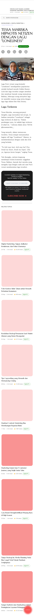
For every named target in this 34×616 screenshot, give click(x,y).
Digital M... (27, 249)
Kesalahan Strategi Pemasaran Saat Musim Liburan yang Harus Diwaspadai (16, 334)
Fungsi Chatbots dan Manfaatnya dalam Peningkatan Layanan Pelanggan (16, 606)
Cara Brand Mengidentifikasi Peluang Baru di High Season (16, 514)
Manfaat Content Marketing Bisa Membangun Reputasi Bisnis (13, 424)
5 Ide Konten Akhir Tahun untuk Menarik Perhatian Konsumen (16, 290)
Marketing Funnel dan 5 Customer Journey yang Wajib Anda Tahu (14, 469)
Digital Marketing (17, 23)
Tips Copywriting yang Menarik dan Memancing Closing (14, 379)
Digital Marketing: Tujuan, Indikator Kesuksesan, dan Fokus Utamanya (14, 245)
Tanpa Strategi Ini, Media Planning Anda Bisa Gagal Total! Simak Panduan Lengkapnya (16, 560)
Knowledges (5, 23)
